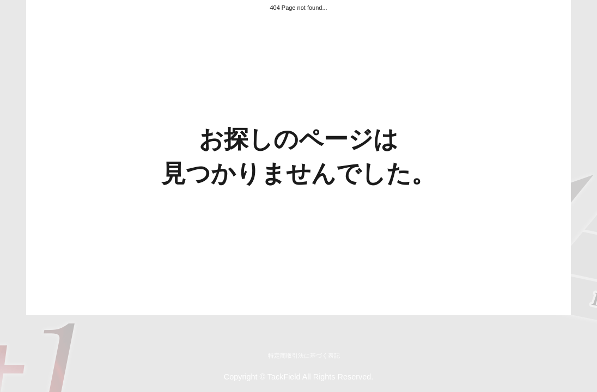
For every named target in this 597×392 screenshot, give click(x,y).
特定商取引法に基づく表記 (304, 355)
